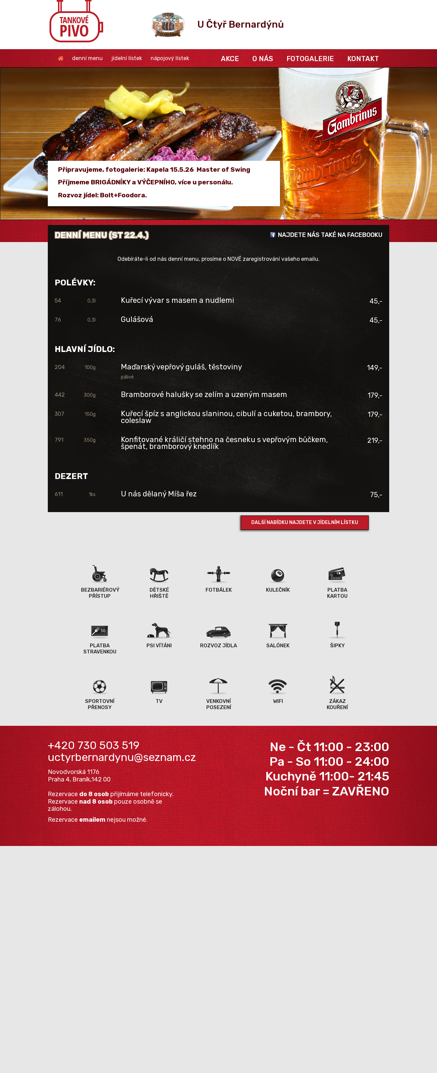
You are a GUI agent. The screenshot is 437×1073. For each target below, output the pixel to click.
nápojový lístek (170, 58)
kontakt (363, 59)
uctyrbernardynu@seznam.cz (122, 757)
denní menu (87, 58)
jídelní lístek (126, 58)
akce (230, 59)
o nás (262, 59)
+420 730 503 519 (94, 745)
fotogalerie (310, 59)
